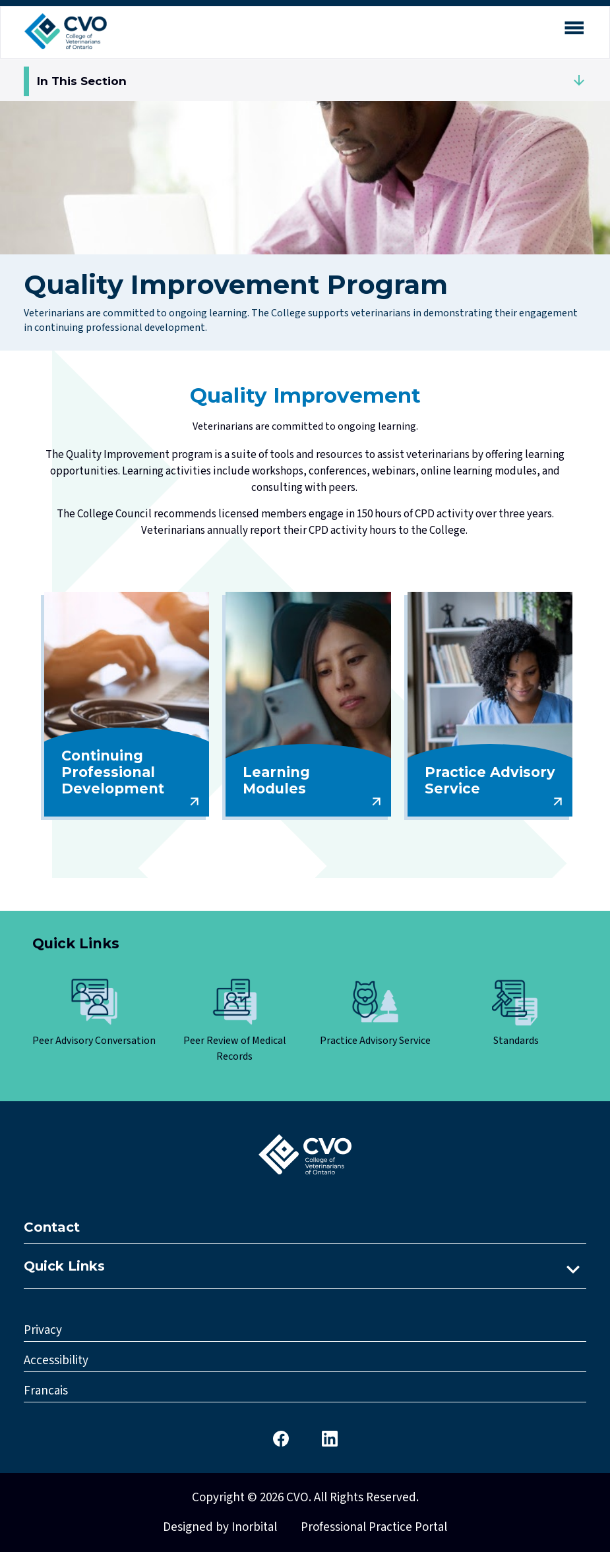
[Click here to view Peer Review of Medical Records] (235, 1021)
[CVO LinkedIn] (330, 1438)
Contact (52, 1227)
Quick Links (64, 1266)
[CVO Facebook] (281, 1438)
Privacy (43, 1330)
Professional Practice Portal (374, 1527)
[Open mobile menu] (574, 30)
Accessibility (56, 1360)
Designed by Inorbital (220, 1527)
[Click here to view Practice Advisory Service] (375, 1013)
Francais (46, 1391)
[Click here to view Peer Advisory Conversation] (94, 1013)
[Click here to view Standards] (516, 1013)
